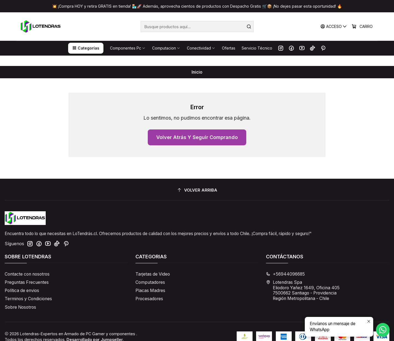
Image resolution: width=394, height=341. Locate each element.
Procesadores (149, 288)
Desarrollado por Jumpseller (94, 329)
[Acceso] (334, 26)
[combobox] (197, 26)
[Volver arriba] (197, 180)
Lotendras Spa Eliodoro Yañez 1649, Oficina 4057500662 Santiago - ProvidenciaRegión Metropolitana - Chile (303, 280)
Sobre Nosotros (20, 297)
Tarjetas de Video (152, 264)
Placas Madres (150, 280)
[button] (85, 48)
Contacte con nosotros (27, 264)
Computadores (150, 272)
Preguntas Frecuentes (27, 272)
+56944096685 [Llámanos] (285, 264)
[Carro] (362, 26)
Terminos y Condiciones (28, 288)
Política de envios (22, 280)
